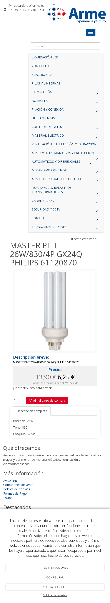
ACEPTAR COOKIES (55, 587)
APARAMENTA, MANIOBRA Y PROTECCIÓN (66, 154)
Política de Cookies (16, 489)
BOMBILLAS (66, 102)
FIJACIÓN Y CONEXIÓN (66, 110)
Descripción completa (32, 411)
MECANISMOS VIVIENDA (66, 171)
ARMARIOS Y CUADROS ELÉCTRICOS (66, 180)
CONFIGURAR (55, 577)
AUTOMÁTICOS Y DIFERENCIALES (62, 162)
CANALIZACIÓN (66, 202)
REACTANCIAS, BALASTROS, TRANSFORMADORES (66, 191)
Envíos (7, 498)
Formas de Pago (15, 493)
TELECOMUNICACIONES (66, 228)
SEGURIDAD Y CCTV (66, 210)
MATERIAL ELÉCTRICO (66, 136)
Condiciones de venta (18, 485)
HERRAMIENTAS (43, 118)
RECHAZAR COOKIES (55, 568)
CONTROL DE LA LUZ (66, 128)
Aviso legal (10, 480)
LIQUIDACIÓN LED (45, 57)
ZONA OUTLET (42, 66)
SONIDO (66, 219)
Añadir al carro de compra (47, 400)
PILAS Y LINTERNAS (46, 83)
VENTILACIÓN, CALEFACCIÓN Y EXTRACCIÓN (64, 144)
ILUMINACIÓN (66, 93)
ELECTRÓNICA (42, 75)
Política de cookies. (55, 595)
